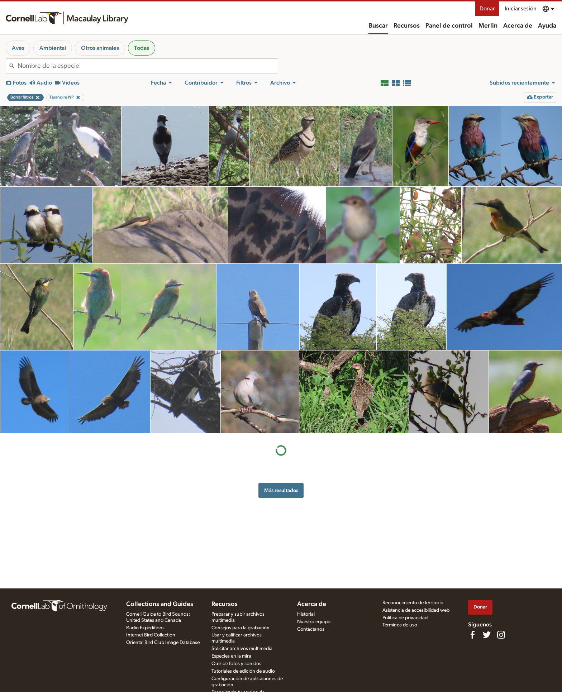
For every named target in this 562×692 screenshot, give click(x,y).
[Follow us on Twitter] (486, 634)
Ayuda (547, 26)
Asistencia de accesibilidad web (415, 610)
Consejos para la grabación (240, 627)
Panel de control (449, 26)
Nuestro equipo (313, 621)
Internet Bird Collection (150, 635)
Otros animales (100, 48)
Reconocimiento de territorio (412, 602)
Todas (141, 48)
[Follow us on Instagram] (501, 634)
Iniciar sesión (521, 8)
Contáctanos (310, 629)
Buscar (378, 26)
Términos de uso (399, 624)
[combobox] (148, 66)
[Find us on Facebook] (472, 634)
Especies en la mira (231, 656)
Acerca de (517, 26)
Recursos (407, 26)
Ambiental (52, 48)
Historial (306, 614)
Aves (18, 48)
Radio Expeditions (145, 627)
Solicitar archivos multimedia (241, 648)
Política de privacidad (405, 617)
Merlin (487, 26)
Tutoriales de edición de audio (243, 671)
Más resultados (281, 490)
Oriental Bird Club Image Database (163, 642)
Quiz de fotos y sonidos (236, 663)
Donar (487, 8)
